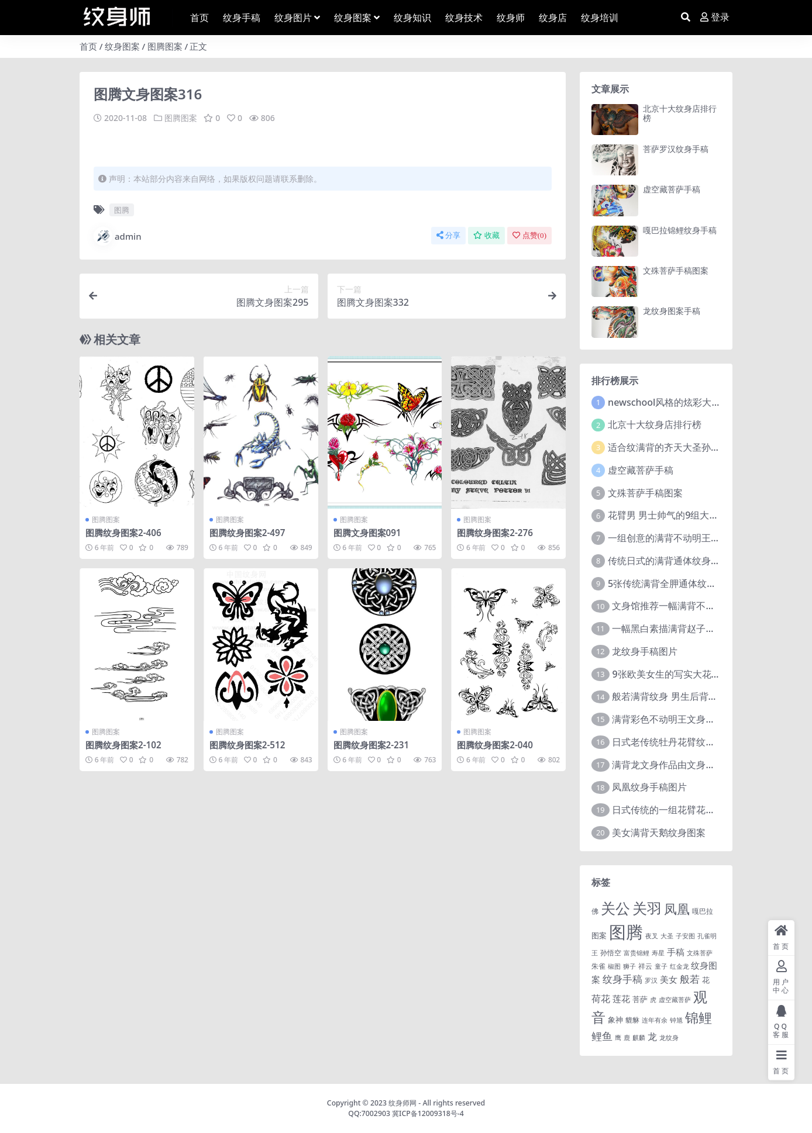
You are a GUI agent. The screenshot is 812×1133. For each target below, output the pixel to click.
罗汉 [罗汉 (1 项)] (651, 980)
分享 (448, 235)
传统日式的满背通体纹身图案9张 (676, 560)
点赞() (529, 235)
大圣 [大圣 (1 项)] (666, 936)
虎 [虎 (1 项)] (653, 1000)
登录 (715, 17)
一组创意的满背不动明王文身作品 (678, 537)
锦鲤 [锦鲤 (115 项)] (698, 1017)
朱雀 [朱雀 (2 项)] (598, 965)
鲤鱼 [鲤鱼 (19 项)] (602, 1036)
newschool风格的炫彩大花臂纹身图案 (688, 402)
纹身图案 (122, 46)
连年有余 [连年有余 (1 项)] (655, 1020)
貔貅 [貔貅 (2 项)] (632, 1019)
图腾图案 (165, 46)
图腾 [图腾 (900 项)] (626, 932)
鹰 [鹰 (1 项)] (618, 1038)
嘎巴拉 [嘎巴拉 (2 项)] (702, 911)
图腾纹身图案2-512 (247, 745)
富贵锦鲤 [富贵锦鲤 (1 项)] (636, 953)
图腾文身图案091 (367, 532)
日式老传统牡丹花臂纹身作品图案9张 (689, 741)
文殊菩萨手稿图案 (675, 270)
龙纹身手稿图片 (644, 651)
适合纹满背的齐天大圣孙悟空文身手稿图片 (697, 447)
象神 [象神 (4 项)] (615, 1019)
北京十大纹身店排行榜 (680, 113)
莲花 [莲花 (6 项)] (621, 998)
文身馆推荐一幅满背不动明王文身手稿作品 (701, 605)
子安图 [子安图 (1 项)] (685, 936)
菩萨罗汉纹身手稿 (675, 148)
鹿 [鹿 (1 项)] (627, 1038)
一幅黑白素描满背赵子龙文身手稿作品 (691, 628)
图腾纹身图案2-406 (123, 532)
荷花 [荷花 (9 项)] (600, 998)
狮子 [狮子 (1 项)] (629, 966)
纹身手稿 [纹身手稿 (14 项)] (622, 979)
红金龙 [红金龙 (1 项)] (679, 966)
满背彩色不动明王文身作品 (668, 719)
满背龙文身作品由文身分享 (668, 764)
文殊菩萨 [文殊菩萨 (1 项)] (700, 953)
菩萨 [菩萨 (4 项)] (640, 999)
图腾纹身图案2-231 (371, 745)
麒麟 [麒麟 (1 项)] (638, 1038)
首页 (88, 46)
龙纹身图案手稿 (671, 310)
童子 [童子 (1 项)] (661, 966)
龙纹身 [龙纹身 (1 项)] (669, 1038)
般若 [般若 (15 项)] (690, 979)
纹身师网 (402, 1103)
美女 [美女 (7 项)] (668, 979)
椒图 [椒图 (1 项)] (614, 966)
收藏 (486, 235)
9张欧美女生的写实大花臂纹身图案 (685, 674)
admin (118, 236)
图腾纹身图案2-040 (495, 745)
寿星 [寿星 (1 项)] (658, 953)
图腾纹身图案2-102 (123, 745)
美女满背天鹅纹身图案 (659, 832)
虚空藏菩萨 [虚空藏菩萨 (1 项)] (675, 1000)
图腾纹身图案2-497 (247, 532)
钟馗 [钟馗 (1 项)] (676, 1020)
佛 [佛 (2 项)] (594, 911)
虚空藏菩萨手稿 (671, 189)
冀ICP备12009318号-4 (428, 1113)
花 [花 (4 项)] (706, 980)
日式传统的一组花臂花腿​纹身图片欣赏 (691, 809)
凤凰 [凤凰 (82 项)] (677, 908)
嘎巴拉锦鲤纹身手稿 (680, 230)
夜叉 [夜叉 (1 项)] (651, 936)
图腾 (121, 210)
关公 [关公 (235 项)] (615, 908)
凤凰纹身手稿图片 (649, 786)
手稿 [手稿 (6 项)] (675, 952)
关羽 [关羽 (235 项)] (647, 908)
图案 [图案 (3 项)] (599, 935)
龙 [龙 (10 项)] (652, 1036)
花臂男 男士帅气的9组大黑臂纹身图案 (686, 515)
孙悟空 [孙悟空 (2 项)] (610, 952)
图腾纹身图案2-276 (495, 532)
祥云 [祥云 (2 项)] (645, 965)
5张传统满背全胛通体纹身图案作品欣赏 (690, 583)
